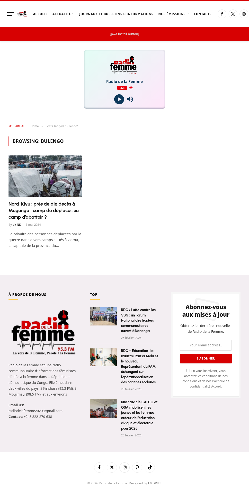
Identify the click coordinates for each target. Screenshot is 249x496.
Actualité (62, 14)
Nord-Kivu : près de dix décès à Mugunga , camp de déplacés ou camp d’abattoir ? (44, 210)
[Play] (119, 99)
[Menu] (10, 14)
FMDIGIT (154, 483)
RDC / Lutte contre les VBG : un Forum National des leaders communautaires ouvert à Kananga (138, 320)
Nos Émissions (172, 14)
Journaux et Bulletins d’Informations (116, 14)
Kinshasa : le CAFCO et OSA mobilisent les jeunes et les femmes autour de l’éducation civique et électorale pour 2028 (139, 415)
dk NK (17, 225)
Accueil (40, 14)
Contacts (202, 14)
